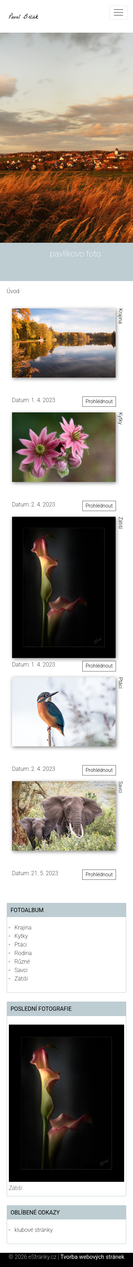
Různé (22, 961)
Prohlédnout (99, 402)
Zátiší (21, 978)
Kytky (21, 936)
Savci (21, 970)
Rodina (23, 953)
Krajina (23, 927)
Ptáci (21, 944)
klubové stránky (34, 1230)
